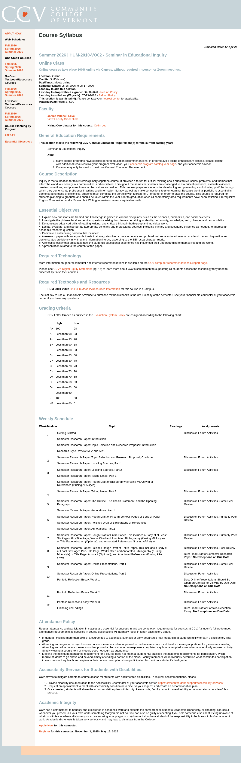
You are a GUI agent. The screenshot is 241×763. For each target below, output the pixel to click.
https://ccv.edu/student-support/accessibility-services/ (190, 682)
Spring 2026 (13, 48)
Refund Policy (109, 92)
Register (44, 731)
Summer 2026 (14, 51)
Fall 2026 (11, 45)
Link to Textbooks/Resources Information (95, 289)
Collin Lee (100, 125)
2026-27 (10, 135)
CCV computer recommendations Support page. (178, 262)
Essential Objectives (18, 141)
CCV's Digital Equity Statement (73, 268)
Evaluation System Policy (109, 315)
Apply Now (46, 725)
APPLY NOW (13, 33)
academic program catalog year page (153, 164)
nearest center (111, 98)
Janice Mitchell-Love (61, 115)
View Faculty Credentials (63, 119)
